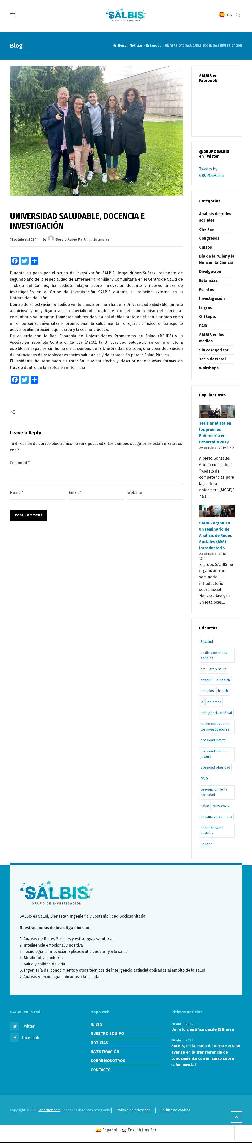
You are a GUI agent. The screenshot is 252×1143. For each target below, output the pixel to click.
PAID (203, 325)
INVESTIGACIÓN (105, 1051)
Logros (205, 307)
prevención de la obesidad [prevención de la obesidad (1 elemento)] (214, 792)
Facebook (30, 1037)
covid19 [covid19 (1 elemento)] (206, 680)
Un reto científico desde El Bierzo (202, 1029)
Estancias (101, 239)
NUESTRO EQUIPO (107, 1033)
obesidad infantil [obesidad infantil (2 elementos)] (214, 740)
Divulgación (210, 271)
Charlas (206, 229)
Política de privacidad (133, 1110)
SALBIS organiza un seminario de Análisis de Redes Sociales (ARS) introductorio (215, 535)
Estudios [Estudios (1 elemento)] (207, 691)
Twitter (28, 1026)
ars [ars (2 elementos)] (203, 669)
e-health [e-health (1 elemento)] (223, 680)
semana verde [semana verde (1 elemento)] (212, 817)
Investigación (212, 298)
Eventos (206, 289)
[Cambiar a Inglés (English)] (138, 1130)
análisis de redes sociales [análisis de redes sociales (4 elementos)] (214, 655)
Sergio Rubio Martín (72, 239)
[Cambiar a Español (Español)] (106, 1130)
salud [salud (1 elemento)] (205, 806)
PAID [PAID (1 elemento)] (204, 779)
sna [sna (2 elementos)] (229, 817)
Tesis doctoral (212, 359)
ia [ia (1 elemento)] (202, 702)
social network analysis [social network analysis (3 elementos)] (212, 830)
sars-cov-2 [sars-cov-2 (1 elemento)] (221, 806)
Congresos (209, 238)
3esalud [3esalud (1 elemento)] (207, 642)
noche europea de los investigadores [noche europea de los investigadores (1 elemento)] (215, 726)
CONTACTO (101, 1069)
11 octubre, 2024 (23, 239)
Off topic (207, 316)
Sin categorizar (214, 350)
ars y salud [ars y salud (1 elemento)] (218, 669)
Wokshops (209, 368)
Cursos (205, 247)
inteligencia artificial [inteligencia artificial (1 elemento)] (216, 713)
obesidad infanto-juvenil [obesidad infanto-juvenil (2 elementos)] (214, 754)
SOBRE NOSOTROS (108, 1060)
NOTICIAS (99, 1042)
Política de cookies (175, 1110)
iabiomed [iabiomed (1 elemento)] (214, 702)
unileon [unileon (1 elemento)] (206, 844)
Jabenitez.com (49, 1110)
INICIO (96, 1024)
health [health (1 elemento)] (223, 691)
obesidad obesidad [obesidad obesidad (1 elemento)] (215, 768)
